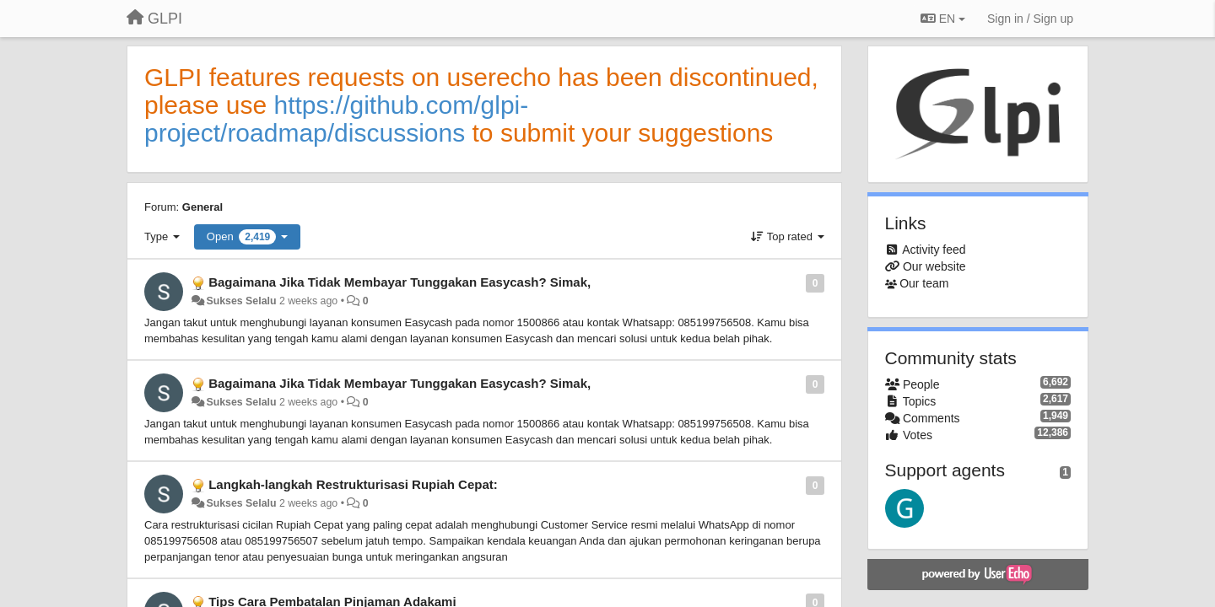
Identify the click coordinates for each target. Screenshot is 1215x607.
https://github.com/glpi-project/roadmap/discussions (336, 119)
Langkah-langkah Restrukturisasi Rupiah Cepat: (353, 484)
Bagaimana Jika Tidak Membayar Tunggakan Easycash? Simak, (399, 282)
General (202, 207)
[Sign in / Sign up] (1030, 18)
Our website (934, 266)
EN (943, 18)
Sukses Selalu (241, 301)
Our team (923, 283)
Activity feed (933, 249)
